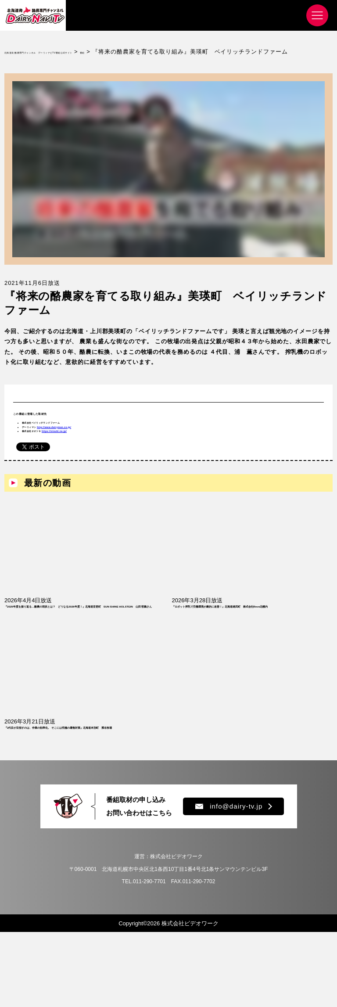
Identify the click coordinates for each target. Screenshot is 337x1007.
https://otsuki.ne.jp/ (103, 460)
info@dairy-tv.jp (228, 881)
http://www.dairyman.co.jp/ (102, 450)
